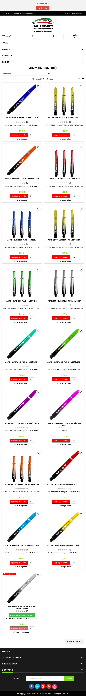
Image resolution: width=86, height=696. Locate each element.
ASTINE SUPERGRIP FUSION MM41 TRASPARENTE (22, 607)
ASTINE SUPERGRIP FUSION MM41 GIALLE (64, 545)
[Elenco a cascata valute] (67, 13)
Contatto (5, 13)
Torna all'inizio (75, 641)
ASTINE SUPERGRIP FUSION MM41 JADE (21, 362)
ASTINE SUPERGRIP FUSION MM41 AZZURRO (21, 545)
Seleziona (27, 73)
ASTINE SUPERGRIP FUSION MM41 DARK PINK (64, 424)
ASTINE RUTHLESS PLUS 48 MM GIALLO (64, 240)
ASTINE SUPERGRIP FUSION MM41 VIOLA (22, 423)
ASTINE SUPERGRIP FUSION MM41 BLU (22, 117)
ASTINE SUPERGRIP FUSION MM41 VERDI (64, 362)
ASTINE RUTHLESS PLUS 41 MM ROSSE (64, 179)
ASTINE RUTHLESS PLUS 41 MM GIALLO (64, 117)
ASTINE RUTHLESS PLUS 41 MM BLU (21, 240)
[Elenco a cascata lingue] (77, 13)
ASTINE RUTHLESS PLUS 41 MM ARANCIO (22, 484)
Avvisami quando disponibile (21, 615)
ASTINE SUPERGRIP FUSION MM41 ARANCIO (21, 179)
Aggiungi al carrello (18, 135)
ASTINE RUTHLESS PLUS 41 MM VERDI (21, 301)
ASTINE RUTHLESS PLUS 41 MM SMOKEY (64, 301)
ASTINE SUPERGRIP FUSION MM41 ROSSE (64, 484)
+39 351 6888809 (26, 13)
